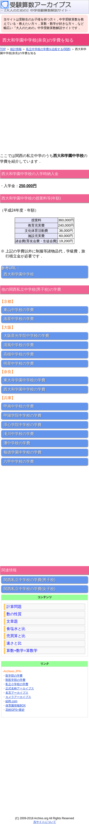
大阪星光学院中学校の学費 (26, 336)
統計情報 (16, 49)
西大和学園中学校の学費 (24, 389)
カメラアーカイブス (18, 697)
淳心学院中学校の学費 (23, 425)
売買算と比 (15, 636)
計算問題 (14, 607)
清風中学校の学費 (19, 345)
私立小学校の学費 (16, 684)
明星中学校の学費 (19, 363)
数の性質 (14, 614)
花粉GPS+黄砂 (14, 709)
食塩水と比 (15, 629)
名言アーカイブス (16, 692)
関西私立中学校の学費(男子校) (30, 580)
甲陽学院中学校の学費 (23, 415)
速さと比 (14, 643)
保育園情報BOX (15, 705)
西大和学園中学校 (19, 274)
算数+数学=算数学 (21, 651)
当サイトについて (44, 822)
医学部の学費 (14, 675)
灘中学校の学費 (17, 443)
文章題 (12, 621)
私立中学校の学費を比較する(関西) (48, 49)
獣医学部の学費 (15, 680)
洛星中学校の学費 (19, 319)
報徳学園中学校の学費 (23, 452)
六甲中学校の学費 (19, 461)
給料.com (11, 701)
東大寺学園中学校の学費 (24, 380)
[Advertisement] (44, 104)
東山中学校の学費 (19, 310)
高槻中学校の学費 (19, 354)
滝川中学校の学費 (19, 434)
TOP (3, 49)
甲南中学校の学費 (19, 406)
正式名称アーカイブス (19, 688)
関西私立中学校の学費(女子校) (30, 589)
